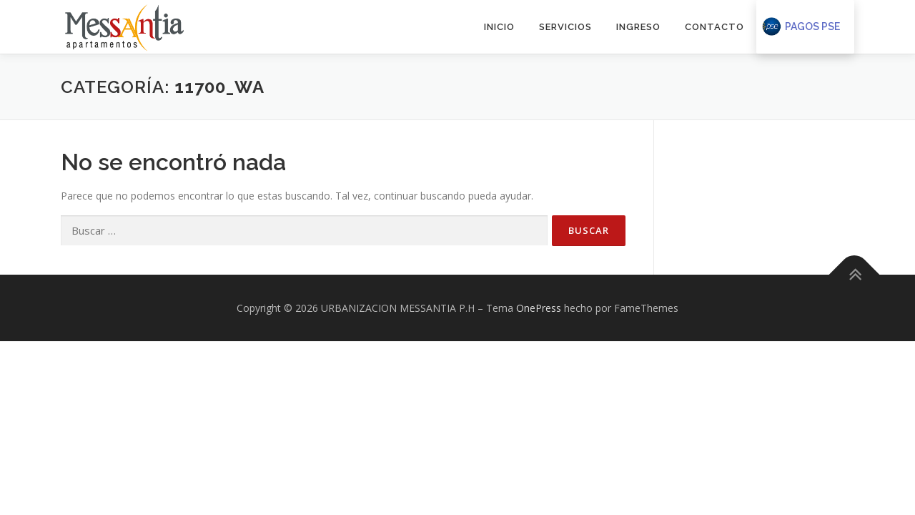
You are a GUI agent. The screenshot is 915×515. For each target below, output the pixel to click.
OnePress (538, 307)
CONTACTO (714, 26)
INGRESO (638, 26)
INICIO (499, 26)
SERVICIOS (565, 26)
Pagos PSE (812, 26)
